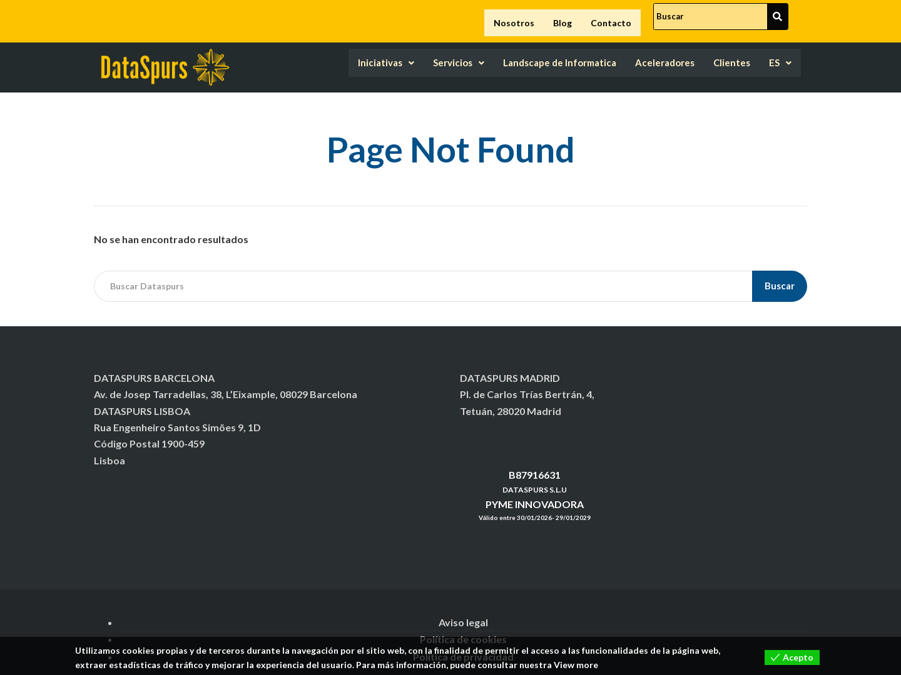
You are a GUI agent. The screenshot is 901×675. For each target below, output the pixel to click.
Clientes (727, 54)
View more (576, 664)
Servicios (418, 54)
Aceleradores (652, 54)
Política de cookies (463, 630)
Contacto (611, 17)
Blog (562, 17)
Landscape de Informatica (532, 54)
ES (779, 54)
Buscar (780, 276)
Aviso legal (463, 613)
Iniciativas (337, 54)
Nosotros (514, 17)
